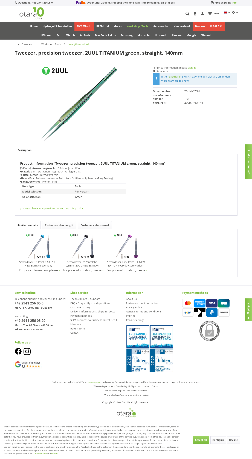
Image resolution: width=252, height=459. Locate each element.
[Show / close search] (187, 13)
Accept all (201, 440)
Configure (218, 440)
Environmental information (142, 303)
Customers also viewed (95, 225)
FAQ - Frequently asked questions (90, 303)
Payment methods (81, 315)
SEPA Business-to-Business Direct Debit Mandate (93, 322)
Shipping (248, 308)
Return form (77, 328)
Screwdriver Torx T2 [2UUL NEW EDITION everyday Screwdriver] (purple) (126, 263)
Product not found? (248, 162)
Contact (74, 332)
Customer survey (80, 307)
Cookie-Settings (135, 320)
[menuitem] (160, 13)
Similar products (28, 225)
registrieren (174, 76)
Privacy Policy (134, 307)
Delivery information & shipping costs (92, 311)
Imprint (130, 315)
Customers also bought (59, 225)
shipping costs (95, 382)
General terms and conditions (143, 311)
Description (24, 150)
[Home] (33, 26)
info (234, 2)
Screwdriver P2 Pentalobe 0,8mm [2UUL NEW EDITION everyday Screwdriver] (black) (82, 263)
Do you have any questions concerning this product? (52, 208)
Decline (233, 440)
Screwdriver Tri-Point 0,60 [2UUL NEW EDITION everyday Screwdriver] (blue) (38, 263)
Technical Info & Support (85, 299)
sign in (192, 67)
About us (131, 299)
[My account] (203, 13)
